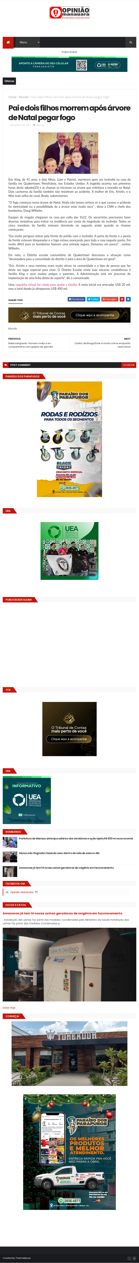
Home (12, 97)
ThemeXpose (23, 1258)
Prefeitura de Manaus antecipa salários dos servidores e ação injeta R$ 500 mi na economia (76, 838)
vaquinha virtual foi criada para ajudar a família (46, 284)
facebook (128, 365)
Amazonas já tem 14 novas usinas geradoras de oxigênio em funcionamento (66, 868)
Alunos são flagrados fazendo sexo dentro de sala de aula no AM (59, 853)
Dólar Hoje (9, 1008)
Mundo (24, 97)
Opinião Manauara (21, 892)
